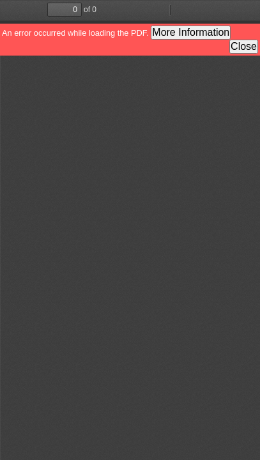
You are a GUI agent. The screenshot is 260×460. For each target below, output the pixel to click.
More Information (190, 32)
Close (244, 46)
